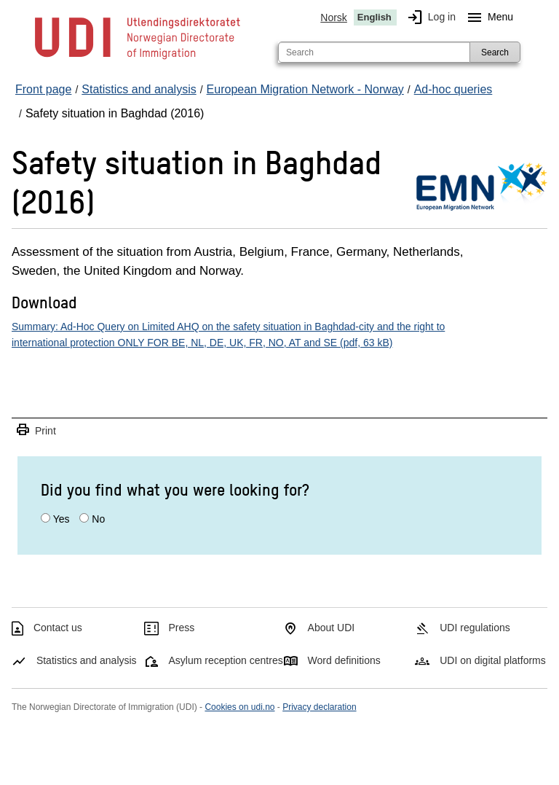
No (98, 519)
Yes (61, 519)
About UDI (331, 627)
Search (495, 52)
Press (182, 627)
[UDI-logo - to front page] (137, 58)
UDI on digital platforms (493, 660)
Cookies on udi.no (239, 707)
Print (35, 430)
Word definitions (344, 660)
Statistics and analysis (86, 660)
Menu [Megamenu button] (487, 17)
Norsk (333, 17)
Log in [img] (429, 17)
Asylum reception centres (226, 660)
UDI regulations (475, 627)
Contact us (57, 627)
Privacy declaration (319, 707)
